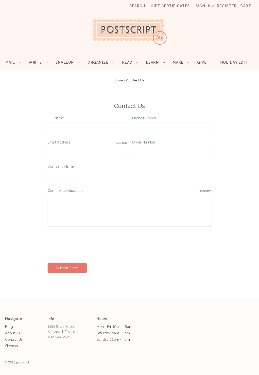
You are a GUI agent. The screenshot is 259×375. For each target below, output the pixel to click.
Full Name (56, 118)
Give (204, 62)
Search (137, 6)
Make (181, 62)
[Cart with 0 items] (246, 6)
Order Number (143, 142)
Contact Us (14, 339)
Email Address (87, 142)
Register (227, 6)
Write (38, 62)
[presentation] (85, 243)
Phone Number (144, 118)
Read (130, 62)
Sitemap (11, 346)
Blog (9, 327)
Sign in (203, 6)
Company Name (61, 166)
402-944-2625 (59, 337)
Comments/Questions (130, 191)
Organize (100, 62)
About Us (12, 333)
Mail (13, 62)
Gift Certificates (170, 6)
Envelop (67, 62)
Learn (155, 62)
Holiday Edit (237, 62)
